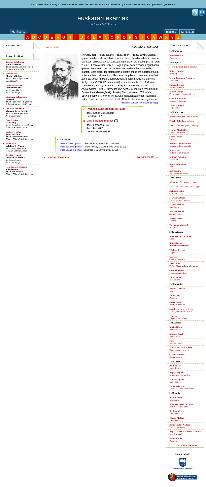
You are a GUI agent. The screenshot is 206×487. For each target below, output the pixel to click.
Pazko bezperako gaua (179, 198)
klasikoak (83, 4)
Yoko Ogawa (12, 169)
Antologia (176, 72)
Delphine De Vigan (15, 146)
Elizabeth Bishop (14, 76)
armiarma (104, 4)
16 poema (176, 106)
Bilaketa (171, 31)
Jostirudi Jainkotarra (181, 405)
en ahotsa (181, 121)
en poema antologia (184, 125)
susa (33, 4)
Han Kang (11, 122)
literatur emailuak (69, 4)
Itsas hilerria (175, 366)
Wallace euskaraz (179, 426)
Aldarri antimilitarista (179, 151)
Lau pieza (176, 380)
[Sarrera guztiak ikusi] (187, 445)
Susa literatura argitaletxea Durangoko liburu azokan (181, 310)
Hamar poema (177, 355)
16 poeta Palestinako (178, 317)
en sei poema (184, 182)
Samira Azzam (13, 134)
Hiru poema (175, 278)
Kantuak (175, 219)
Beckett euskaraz (177, 86)
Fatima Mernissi (14, 64)
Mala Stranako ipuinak (70, 143)
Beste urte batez (13, 132)
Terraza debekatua (15, 62)
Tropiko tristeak (13, 155)
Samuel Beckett (13, 87)
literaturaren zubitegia (48, 4)
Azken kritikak (14, 56)
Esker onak (11, 143)
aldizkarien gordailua (120, 4)
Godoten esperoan (14, 85)
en (183, 66)
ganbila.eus (169, 4)
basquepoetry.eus (141, 4)
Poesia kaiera (12, 73)
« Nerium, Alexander (57, 157)
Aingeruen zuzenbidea (179, 373)
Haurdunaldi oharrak (16, 167)
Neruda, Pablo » (147, 157)
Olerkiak (176, 192)
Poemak (176, 56)
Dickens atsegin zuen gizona (182, 92)
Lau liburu (176, 205)
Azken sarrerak (178, 45)
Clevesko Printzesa (15, 108)
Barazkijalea (12, 120)
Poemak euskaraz (178, 131)
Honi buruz (19, 31)
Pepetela (10, 99)
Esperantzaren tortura (180, 348)
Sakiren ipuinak (176, 342)
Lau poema (176, 412)
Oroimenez (176, 398)
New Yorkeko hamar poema (182, 387)
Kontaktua (187, 31)
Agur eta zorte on (177, 303)
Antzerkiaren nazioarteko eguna (183, 116)
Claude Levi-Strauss (15, 157)
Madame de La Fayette (17, 111)
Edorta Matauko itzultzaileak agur (184, 186)
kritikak (93, 4)
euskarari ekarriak (103, 18)
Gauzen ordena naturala (180, 144)
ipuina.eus (157, 4)
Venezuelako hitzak (178, 271)
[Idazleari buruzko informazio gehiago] (140, 102)
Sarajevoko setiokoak (179, 172)
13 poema (177, 251)
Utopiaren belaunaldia (16, 97)
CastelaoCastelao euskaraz (177, 258)
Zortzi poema (176, 212)
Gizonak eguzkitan (177, 99)
